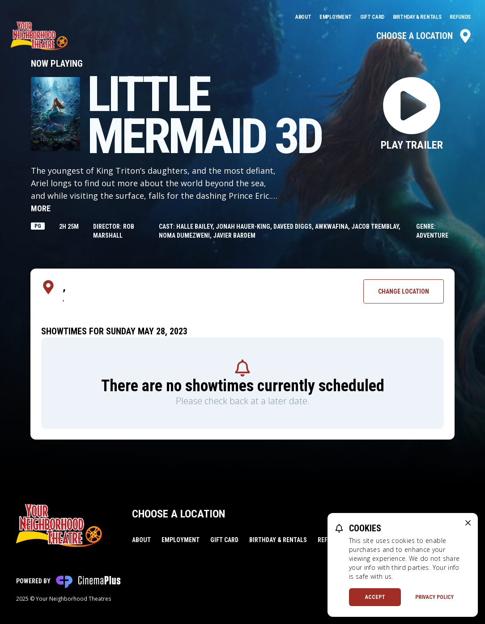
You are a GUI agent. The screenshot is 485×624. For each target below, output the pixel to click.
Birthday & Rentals (417, 17)
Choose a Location (424, 36)
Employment (336, 17)
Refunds (460, 17)
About (303, 17)
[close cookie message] (468, 522)
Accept (375, 597)
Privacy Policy (434, 597)
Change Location (403, 291)
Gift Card (373, 17)
